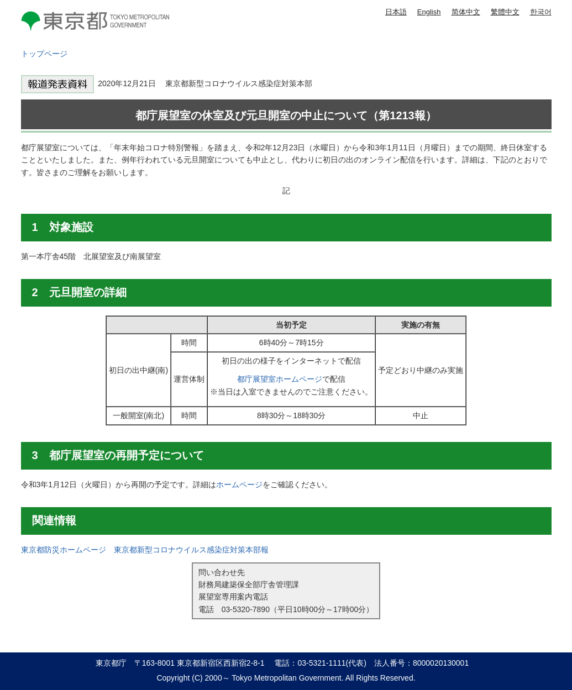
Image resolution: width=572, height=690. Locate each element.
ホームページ (239, 484)
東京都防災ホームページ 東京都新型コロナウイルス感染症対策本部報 (145, 549)
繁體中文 (505, 12)
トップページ (44, 53)
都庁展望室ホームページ (279, 379)
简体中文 (466, 12)
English (429, 12)
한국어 (541, 12)
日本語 (396, 12)
